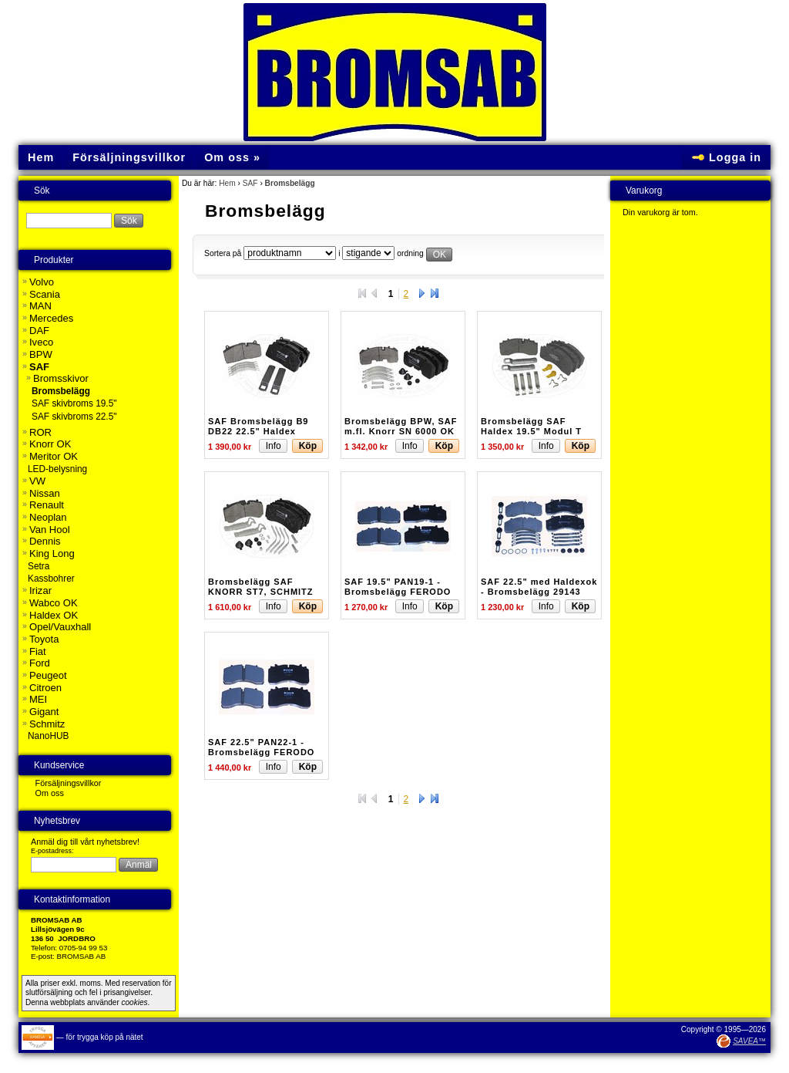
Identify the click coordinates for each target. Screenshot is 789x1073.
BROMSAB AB (81, 956)
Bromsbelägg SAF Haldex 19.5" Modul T (531, 426)
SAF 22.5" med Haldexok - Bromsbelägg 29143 (539, 586)
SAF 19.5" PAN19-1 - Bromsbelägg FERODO (397, 586)
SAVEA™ (749, 1041)
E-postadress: (52, 851)
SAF (250, 183)
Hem (227, 183)
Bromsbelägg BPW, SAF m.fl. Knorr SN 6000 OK (401, 426)
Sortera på (222, 253)
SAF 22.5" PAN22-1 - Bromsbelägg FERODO (261, 746)
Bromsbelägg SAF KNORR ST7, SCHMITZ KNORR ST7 (261, 591)
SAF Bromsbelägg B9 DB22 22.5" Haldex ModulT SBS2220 (258, 430)
